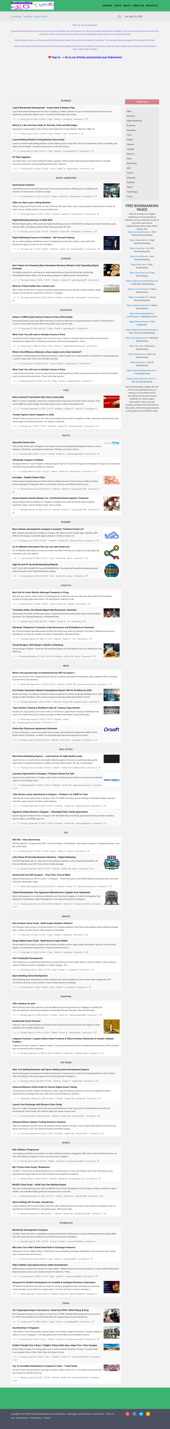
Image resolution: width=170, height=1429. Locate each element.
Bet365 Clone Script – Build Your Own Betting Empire (39, 1184)
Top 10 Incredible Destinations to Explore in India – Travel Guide (44, 1366)
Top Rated (28, 16)
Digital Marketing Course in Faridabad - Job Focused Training (43, 237)
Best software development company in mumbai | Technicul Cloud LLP (48, 529)
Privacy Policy (36, 1418)
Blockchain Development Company (30, 1230)
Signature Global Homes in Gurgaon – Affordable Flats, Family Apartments (50, 811)
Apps (129, 111)
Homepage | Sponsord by (78, 1414)
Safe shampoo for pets (23, 1003)
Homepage (107, 6)
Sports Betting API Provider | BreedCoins (33, 1202)
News (66, 666)
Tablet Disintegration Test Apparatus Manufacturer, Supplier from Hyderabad (51, 892)
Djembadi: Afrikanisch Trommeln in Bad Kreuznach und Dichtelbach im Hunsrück (53, 627)
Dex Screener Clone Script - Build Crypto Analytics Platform (42, 923)
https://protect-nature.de (137, 305)
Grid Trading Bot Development (27, 958)
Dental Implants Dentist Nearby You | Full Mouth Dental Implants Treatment (50, 498)
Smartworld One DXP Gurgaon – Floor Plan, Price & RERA (41, 875)
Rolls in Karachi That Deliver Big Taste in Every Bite (38, 397)
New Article (152, 6)
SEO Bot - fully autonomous (26, 839)
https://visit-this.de (138, 256)
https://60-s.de (135, 346)
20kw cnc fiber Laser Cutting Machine (31, 202)
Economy (66, 258)
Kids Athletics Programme (25, 1149)
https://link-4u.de (135, 354)
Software (65, 1062)
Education (66, 310)
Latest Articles (40, 16)
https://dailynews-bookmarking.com (142, 281)
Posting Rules (22, 1418)
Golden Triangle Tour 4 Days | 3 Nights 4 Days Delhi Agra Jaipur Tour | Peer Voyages (54, 1345)
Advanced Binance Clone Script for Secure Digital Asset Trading (44, 1087)
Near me (131, 154)
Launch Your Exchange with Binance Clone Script (37, 1104)
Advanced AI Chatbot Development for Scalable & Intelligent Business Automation (53, 1282)
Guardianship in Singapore (25, 1327)
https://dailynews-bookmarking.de (141, 330)
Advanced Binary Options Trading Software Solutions (39, 1122)
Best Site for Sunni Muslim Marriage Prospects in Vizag (40, 592)
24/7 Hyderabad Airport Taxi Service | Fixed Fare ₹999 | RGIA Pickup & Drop (50, 1310)
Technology (66, 1223)
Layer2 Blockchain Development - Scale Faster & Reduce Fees (43, 107)
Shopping (66, 996)
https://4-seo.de (137, 248)
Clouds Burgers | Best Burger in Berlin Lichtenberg (37, 645)
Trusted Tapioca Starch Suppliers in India (33, 414)
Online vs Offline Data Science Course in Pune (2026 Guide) (42, 317)
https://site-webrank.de (136, 338)
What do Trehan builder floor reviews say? (33, 286)
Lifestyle (66, 585)
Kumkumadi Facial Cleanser (26, 1021)
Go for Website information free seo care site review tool (41, 546)
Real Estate (66, 749)
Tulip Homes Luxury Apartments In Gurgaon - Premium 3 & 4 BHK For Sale (50, 794)
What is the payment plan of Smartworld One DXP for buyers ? (43, 672)
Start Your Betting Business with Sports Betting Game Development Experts (50, 1069)
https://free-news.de (138, 273)
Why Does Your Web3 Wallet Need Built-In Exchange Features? (44, 1247)
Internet (66, 522)
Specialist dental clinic (23, 442)
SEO (66, 832)
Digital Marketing (66, 178)
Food (66, 390)
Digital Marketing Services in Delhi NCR (32, 220)
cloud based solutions (23, 185)
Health (66, 435)
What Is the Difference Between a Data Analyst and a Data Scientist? (46, 352)
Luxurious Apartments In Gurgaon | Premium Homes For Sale (43, 773)
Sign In (118, 6)
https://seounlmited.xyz (138, 232)
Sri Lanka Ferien (97, 1414)
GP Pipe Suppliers (21, 157)
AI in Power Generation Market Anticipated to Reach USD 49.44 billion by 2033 (52, 690)
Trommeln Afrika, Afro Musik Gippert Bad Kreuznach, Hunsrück (44, 610)
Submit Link (138, 6)
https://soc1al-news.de (138, 289)
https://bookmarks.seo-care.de (140, 378)
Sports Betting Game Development (29, 975)
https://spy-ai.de (138, 362)
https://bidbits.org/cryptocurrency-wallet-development (40, 1265)
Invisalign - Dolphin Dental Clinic (28, 477)
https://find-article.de (138, 321)
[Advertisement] (85, 78)
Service (66, 916)
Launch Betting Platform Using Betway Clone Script (38, 139)
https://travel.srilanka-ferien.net (141, 370)
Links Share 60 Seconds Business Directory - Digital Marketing (44, 857)
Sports (66, 1143)
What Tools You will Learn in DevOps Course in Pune (38, 334)
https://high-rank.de (138, 240)
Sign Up (127, 6)
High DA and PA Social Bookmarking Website (35, 564)
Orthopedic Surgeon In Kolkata (27, 460)
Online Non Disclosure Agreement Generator (34, 728)
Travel (66, 1303)
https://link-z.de (138, 264)
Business (66, 101)
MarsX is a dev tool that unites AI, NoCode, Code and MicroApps (44, 125)
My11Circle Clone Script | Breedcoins (31, 1167)
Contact (46, 1418)
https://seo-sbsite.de (138, 297)
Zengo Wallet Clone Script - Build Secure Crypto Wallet (40, 940)
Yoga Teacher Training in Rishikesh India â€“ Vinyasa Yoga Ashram (46, 707)
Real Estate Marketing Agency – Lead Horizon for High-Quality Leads (47, 756)
